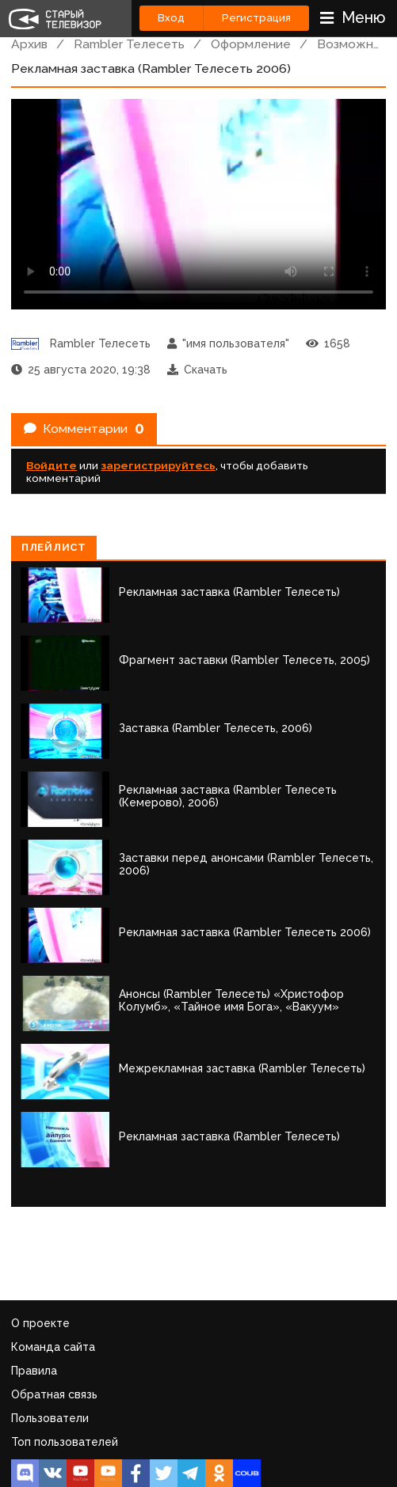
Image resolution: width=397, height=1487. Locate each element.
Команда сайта (53, 1347)
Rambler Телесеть (129, 43)
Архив (29, 43)
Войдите (51, 465)
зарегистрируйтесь (158, 465)
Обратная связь (54, 1394)
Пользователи (50, 1418)
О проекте (40, 1323)
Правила (34, 1370)
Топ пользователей (64, 1442)
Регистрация (256, 18)
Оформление (251, 43)
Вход (171, 18)
